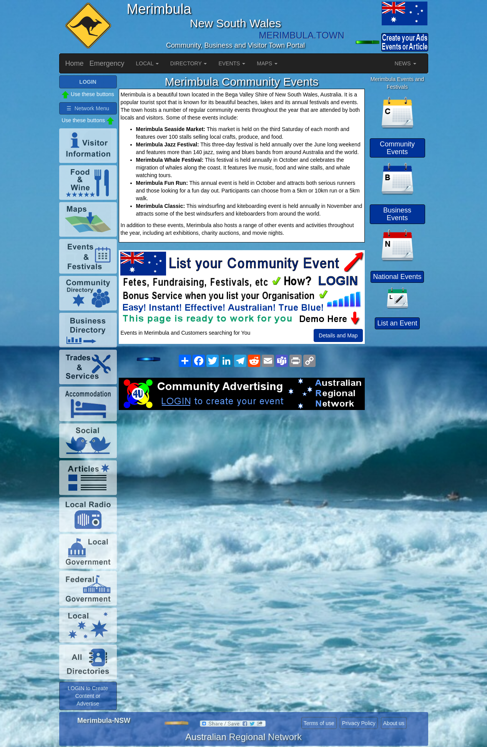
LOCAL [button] (147, 63)
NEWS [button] (405, 63)
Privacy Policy (359, 723)
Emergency (107, 63)
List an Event (397, 323)
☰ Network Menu (87, 108)
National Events (397, 277)
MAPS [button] (267, 63)
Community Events (397, 148)
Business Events (397, 214)
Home (74, 63)
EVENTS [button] (231, 63)
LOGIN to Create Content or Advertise (88, 696)
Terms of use (319, 723)
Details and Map (338, 335)
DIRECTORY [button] (188, 63)
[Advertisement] (241, 471)
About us (393, 723)
